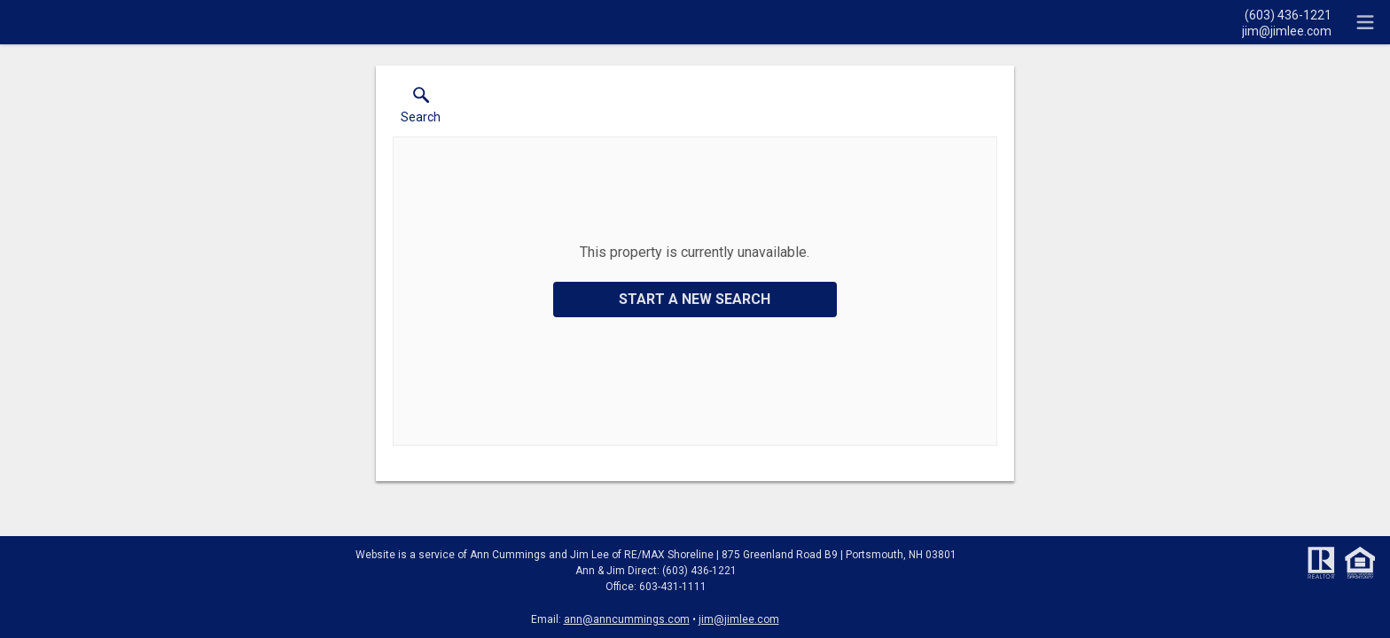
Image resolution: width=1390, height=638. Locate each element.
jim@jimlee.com (739, 619)
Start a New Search (694, 299)
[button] (420, 109)
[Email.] (1286, 30)
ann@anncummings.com (627, 619)
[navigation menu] (1365, 22)
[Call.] (1286, 14)
